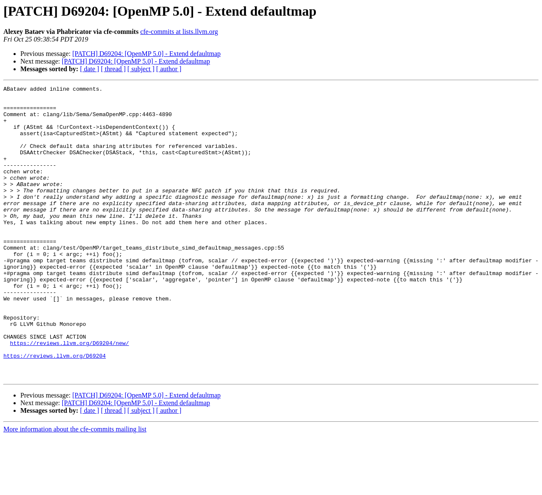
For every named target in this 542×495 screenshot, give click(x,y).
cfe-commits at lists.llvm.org (179, 31)
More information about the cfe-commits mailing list (75, 487)
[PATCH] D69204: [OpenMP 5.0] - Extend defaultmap (146, 53)
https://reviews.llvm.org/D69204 (54, 410)
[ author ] (169, 68)
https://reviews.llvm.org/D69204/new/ (69, 395)
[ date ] (89, 68)
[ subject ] (141, 68)
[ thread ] (113, 68)
